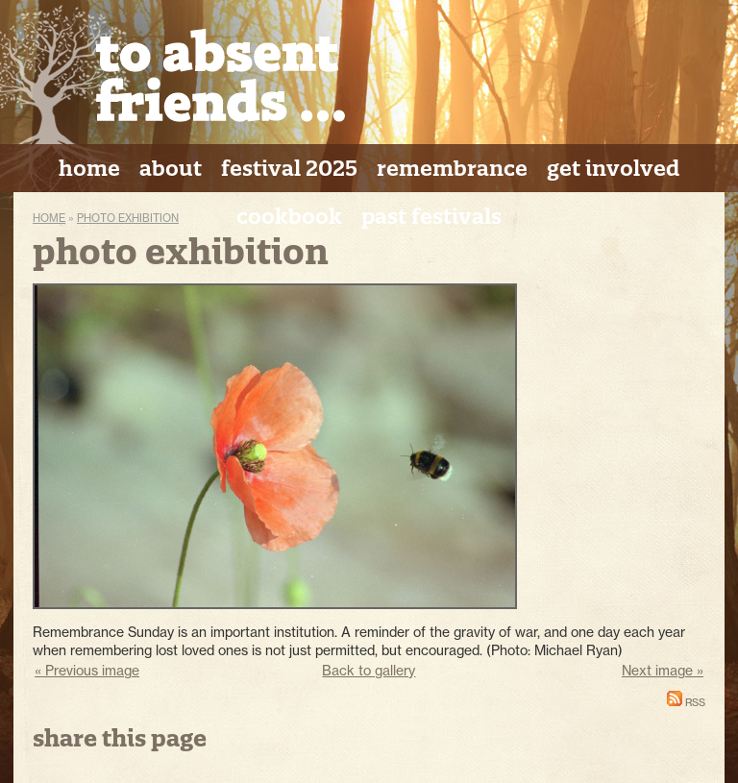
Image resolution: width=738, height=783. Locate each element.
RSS (686, 703)
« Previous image (87, 670)
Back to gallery (368, 670)
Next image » (662, 670)
